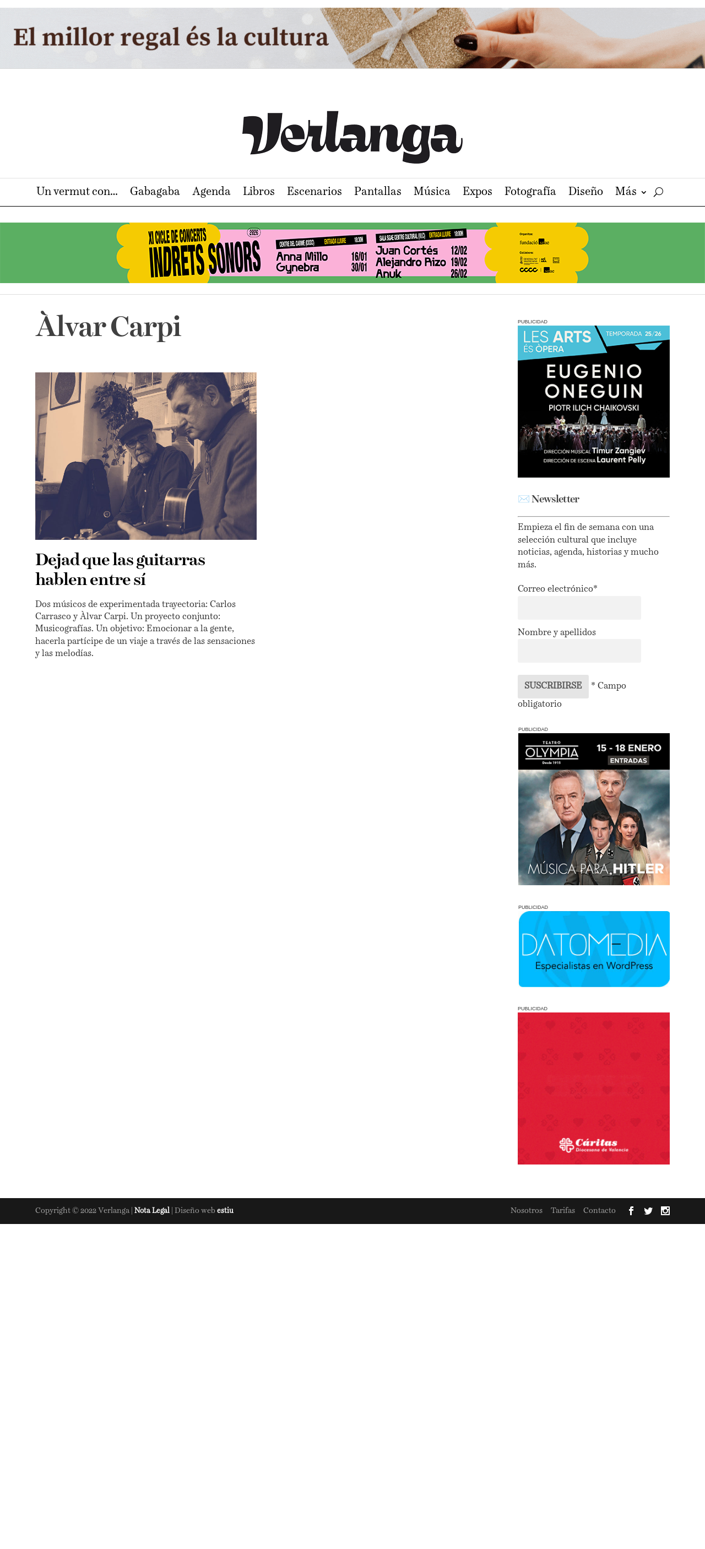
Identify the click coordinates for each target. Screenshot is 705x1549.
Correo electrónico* (558, 589)
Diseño (585, 193)
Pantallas (378, 193)
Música (432, 193)
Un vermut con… (77, 193)
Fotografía (530, 193)
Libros (259, 193)
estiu (225, 1211)
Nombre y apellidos (557, 633)
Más (626, 193)
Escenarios (314, 193)
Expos (477, 193)
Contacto (599, 1211)
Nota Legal (152, 1211)
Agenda (211, 193)
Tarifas (563, 1211)
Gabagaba (155, 193)
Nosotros (527, 1211)
